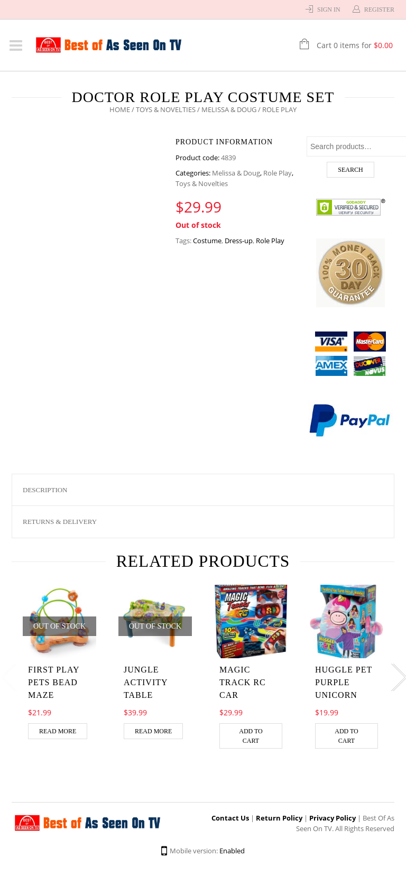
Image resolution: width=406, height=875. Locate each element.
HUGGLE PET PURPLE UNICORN (343, 682)
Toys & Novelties (166, 109)
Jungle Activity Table (146, 682)
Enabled (232, 850)
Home (119, 109)
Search (350, 169)
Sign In (328, 9)
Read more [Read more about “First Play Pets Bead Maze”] (57, 731)
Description (45, 490)
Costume (207, 240)
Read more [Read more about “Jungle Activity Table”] (153, 731)
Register (379, 9)
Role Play (277, 173)
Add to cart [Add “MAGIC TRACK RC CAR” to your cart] (251, 735)
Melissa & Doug (228, 109)
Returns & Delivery (60, 522)
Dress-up (239, 240)
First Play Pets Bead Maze (53, 682)
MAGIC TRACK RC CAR (242, 682)
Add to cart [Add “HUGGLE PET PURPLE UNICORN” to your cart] (346, 735)
